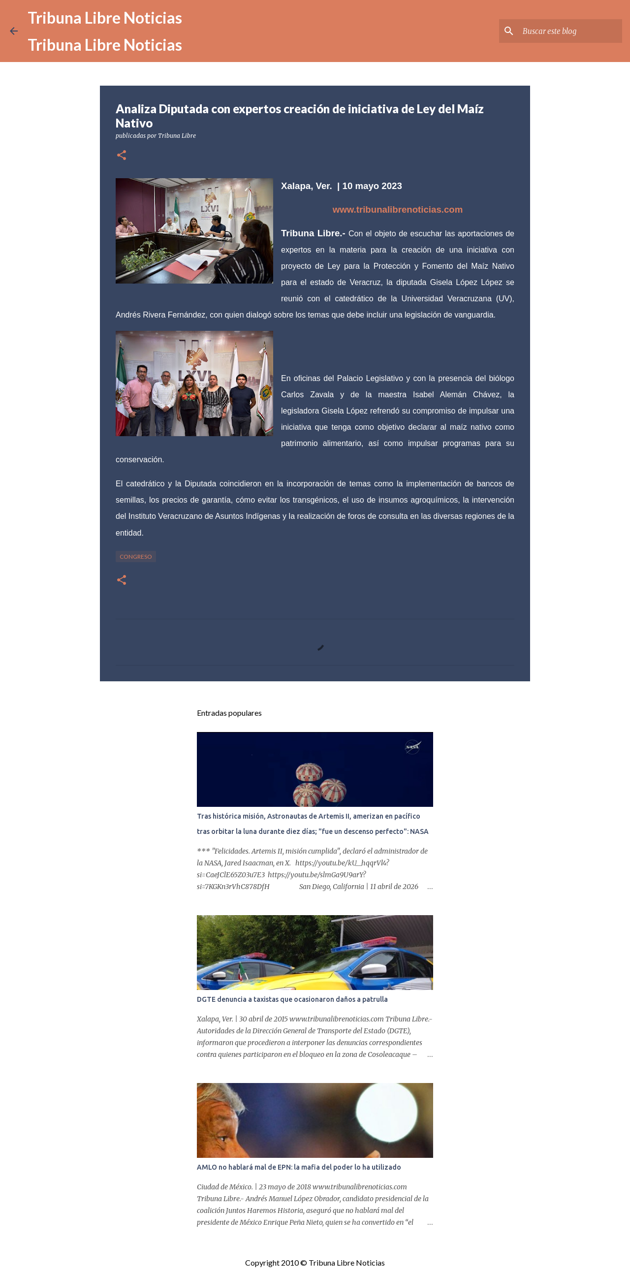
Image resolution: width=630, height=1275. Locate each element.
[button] (121, 155)
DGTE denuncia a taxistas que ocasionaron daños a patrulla (292, 999)
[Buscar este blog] (570, 31)
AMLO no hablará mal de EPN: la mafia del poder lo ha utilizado (299, 1167)
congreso (136, 556)
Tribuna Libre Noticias (105, 17)
